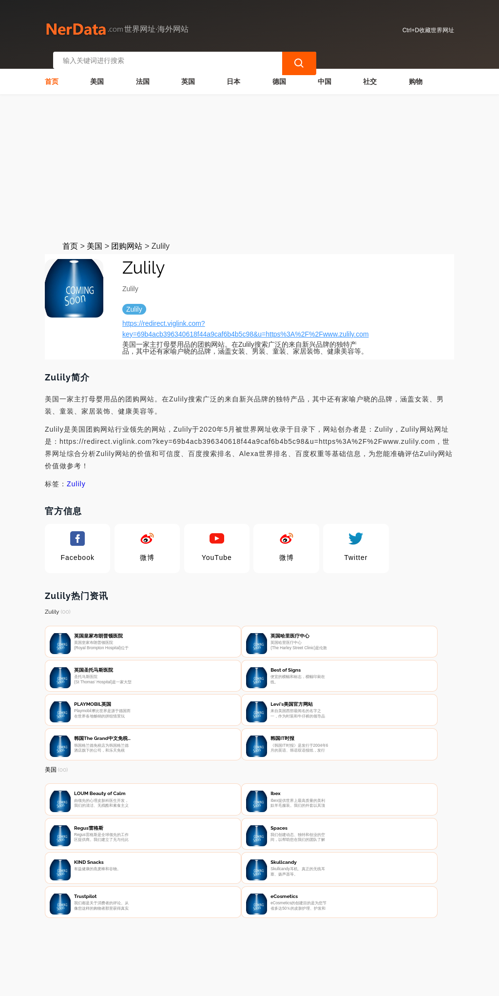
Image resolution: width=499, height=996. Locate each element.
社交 (370, 71)
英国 (188, 71)
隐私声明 (207, 945)
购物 (415, 71)
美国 (97, 71)
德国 (279, 71)
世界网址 (214, 982)
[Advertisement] (249, 157)
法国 (143, 71)
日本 (233, 71)
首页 (51, 71)
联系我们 (158, 945)
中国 (324, 71)
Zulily (76, 474)
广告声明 (255, 945)
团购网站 (126, 236)
